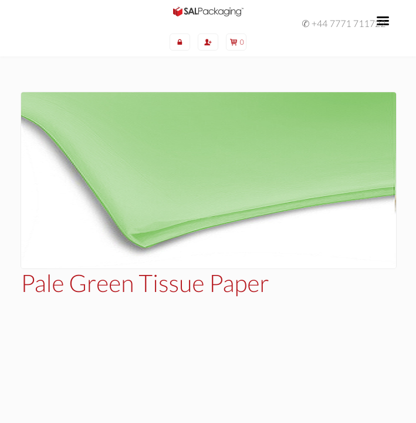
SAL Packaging (208, 11)
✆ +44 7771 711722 (343, 24)
